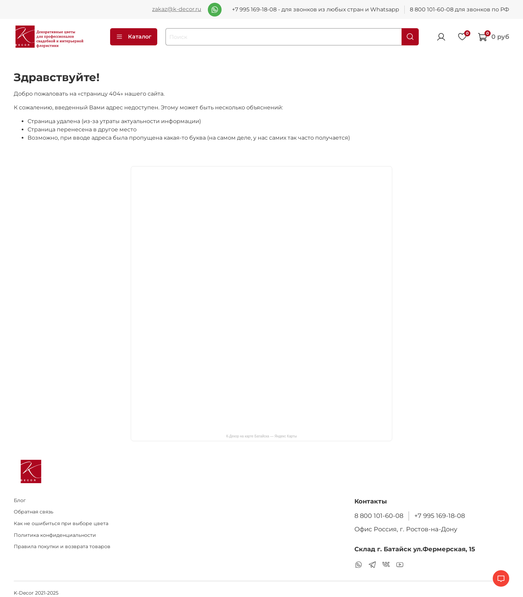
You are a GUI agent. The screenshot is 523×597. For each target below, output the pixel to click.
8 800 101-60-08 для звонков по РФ (459, 9)
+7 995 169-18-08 (439, 515)
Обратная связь (33, 512)
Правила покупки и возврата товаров (62, 546)
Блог (20, 500)
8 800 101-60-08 (378, 515)
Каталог (133, 36)
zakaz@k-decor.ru (176, 9)
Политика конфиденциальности (55, 535)
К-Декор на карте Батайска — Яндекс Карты (261, 436)
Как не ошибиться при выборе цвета (61, 523)
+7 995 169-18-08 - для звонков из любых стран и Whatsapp (315, 9)
